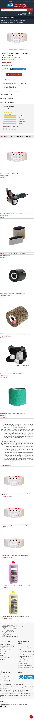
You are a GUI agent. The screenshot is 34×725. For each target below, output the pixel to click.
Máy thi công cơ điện (5, 676)
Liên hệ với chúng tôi (5, 657)
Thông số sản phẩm (9, 83)
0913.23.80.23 (15, 1)
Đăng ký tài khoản (22, 14)
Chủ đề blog (3, 655)
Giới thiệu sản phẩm (9, 80)
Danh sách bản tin (4, 653)
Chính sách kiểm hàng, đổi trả (25, 665)
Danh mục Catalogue (5, 651)
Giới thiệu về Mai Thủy (5, 644)
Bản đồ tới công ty (4, 659)
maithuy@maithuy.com (28, 1)
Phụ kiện (23, 83)
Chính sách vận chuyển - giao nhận (25, 660)
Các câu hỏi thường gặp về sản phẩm (25, 648)
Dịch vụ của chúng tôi (5, 649)
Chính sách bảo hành (23, 663)
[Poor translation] (4, 706)
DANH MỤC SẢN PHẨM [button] (7, 17)
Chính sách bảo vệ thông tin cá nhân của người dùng (25, 668)
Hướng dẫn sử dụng (23, 646)
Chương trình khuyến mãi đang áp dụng (26, 652)
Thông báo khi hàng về (17, 69)
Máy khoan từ (3, 678)
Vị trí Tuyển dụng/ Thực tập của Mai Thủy (7, 647)
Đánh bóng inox (3, 674)
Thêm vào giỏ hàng (14, 74)
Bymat (8, 57)
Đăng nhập (23, 13)
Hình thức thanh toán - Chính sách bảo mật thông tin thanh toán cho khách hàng (26, 656)
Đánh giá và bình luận (9, 87)
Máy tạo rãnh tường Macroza (7, 680)
